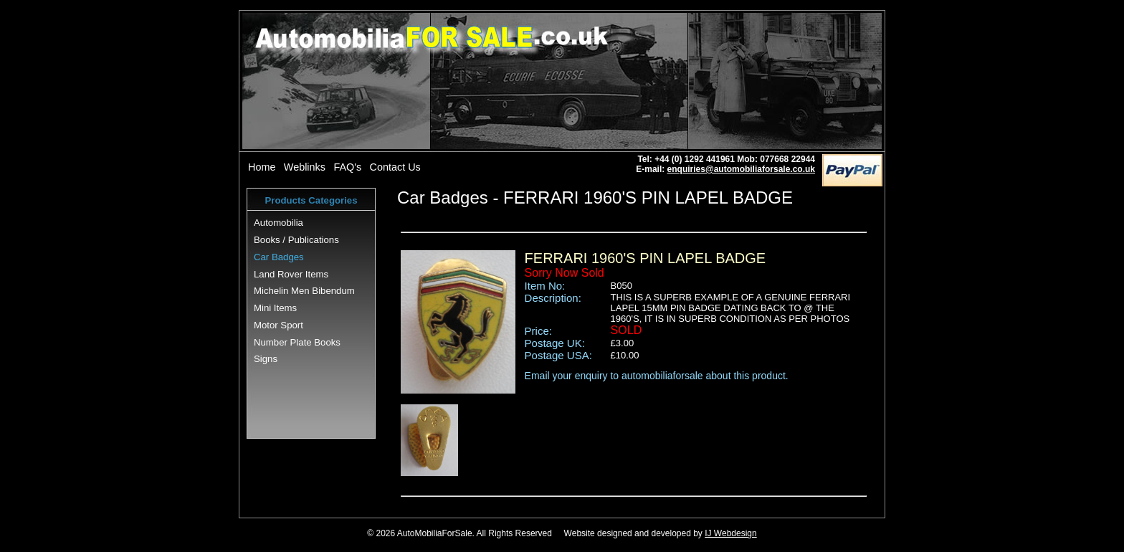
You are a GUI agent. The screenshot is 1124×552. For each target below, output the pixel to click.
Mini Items (275, 308)
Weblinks (304, 167)
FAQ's (347, 167)
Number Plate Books (297, 342)
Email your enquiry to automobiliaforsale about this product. (657, 375)
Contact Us (395, 167)
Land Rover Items (291, 274)
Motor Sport (278, 325)
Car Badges (279, 257)
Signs (265, 358)
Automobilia (278, 222)
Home (261, 167)
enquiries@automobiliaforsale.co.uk (741, 169)
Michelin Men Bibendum (304, 290)
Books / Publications (296, 239)
